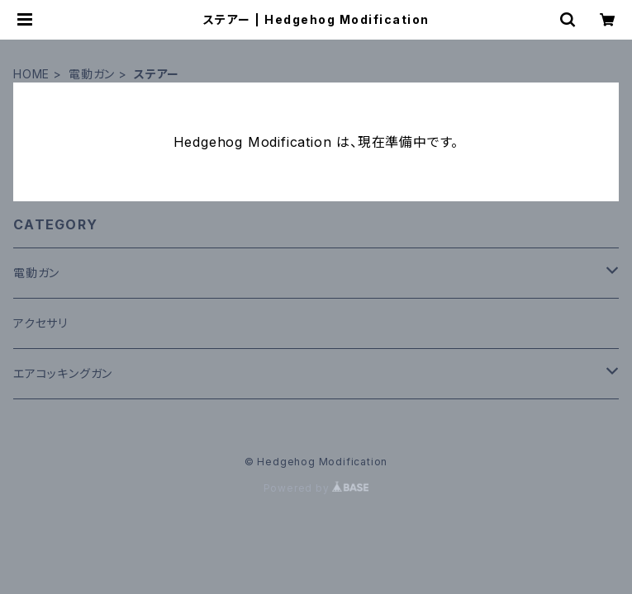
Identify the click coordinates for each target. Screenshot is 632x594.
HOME (31, 74)
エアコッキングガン (62, 373)
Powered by (316, 488)
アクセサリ (40, 323)
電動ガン (92, 74)
